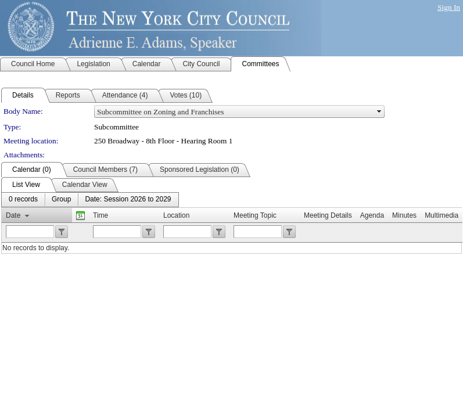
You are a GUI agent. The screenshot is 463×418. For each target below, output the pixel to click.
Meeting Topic (255, 215)
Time (100, 215)
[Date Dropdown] (128, 200)
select (379, 111)
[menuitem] (23, 200)
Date (13, 215)
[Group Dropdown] (61, 200)
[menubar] (90, 199)
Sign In (448, 7)
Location (176, 215)
